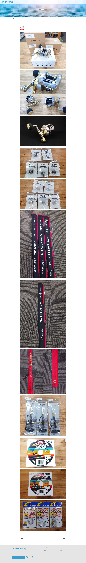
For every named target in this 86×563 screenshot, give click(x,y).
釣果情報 (45, 550)
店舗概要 (45, 547)
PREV (64, 538)
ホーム (13, 18)
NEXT (22, 538)
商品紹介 (22, 29)
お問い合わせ (62, 550)
